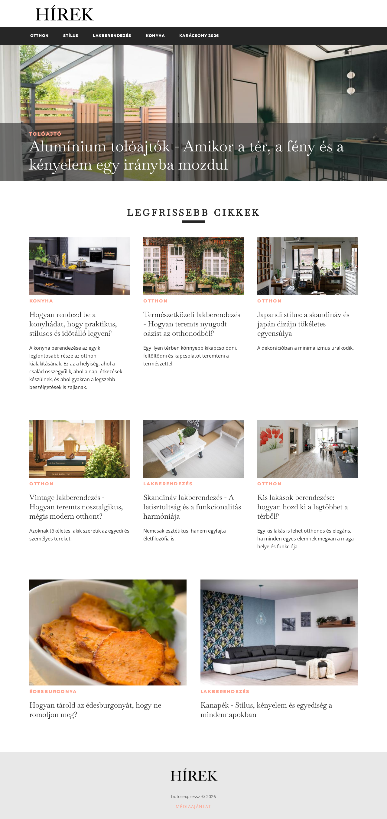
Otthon (155, 301)
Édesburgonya (53, 691)
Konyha (41, 301)
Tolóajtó (45, 134)
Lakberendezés (168, 484)
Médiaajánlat (193, 806)
